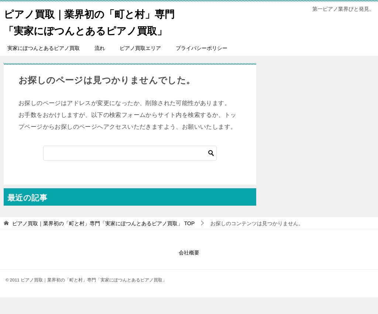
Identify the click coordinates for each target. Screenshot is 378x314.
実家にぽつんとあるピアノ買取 (43, 65)
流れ (99, 65)
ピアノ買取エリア (140, 65)
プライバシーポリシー (201, 65)
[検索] (130, 169)
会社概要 (189, 269)
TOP (103, 240)
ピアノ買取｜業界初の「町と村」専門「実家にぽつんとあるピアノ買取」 (93, 29)
